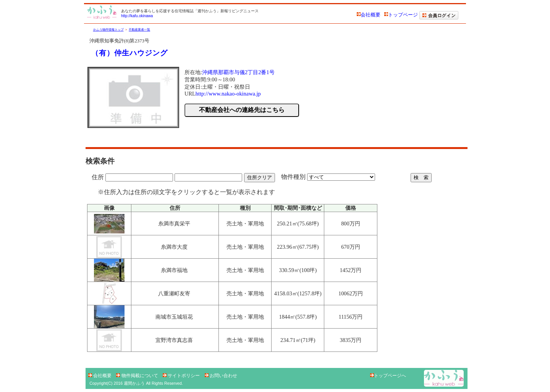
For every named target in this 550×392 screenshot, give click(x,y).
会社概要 (368, 15)
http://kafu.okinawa (137, 16)
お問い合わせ (221, 375)
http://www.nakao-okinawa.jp (228, 94)
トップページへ (388, 375)
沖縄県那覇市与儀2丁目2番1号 (238, 72)
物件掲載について (137, 375)
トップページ (401, 15)
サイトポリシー (182, 375)
